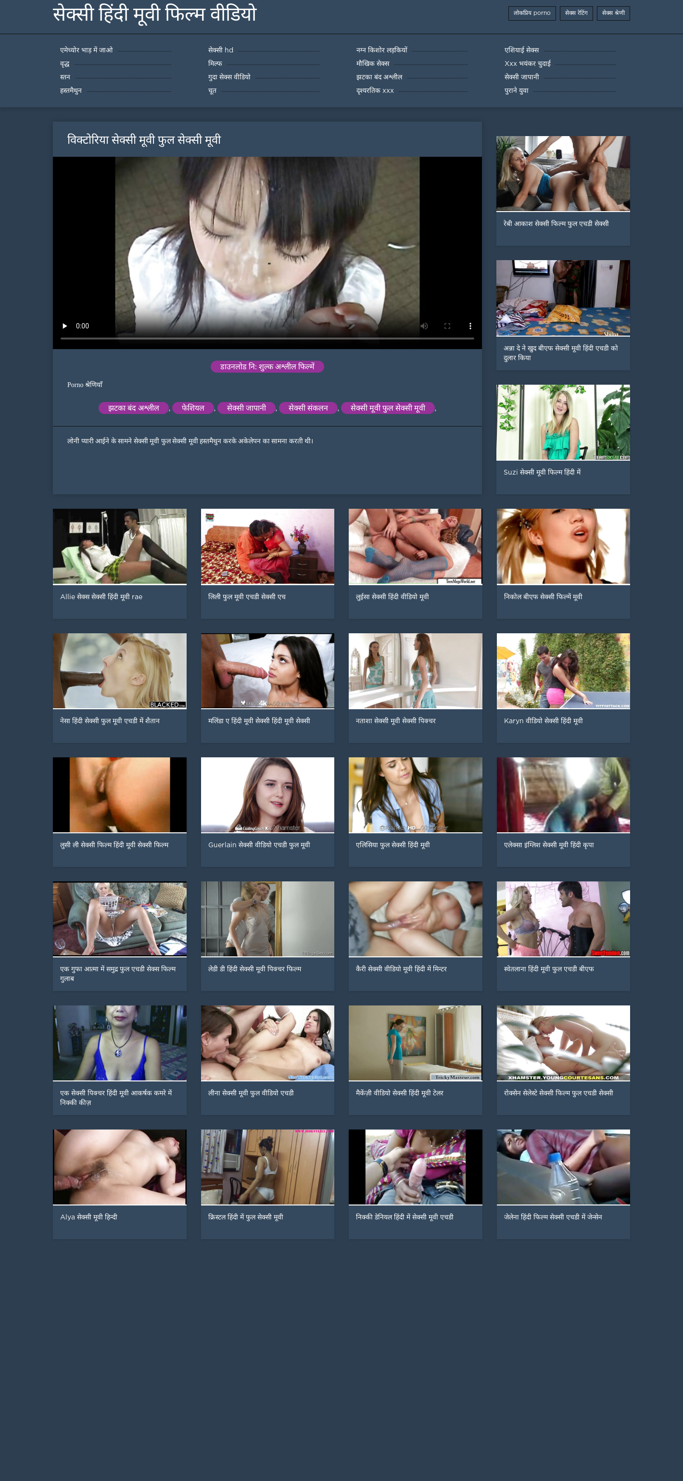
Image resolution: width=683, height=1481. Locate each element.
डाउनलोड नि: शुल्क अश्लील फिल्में (267, 367)
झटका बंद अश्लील (133, 408)
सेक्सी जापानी (246, 408)
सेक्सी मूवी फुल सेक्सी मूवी (388, 408)
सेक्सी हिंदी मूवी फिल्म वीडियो (154, 14)
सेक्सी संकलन (308, 408)
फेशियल (193, 408)
